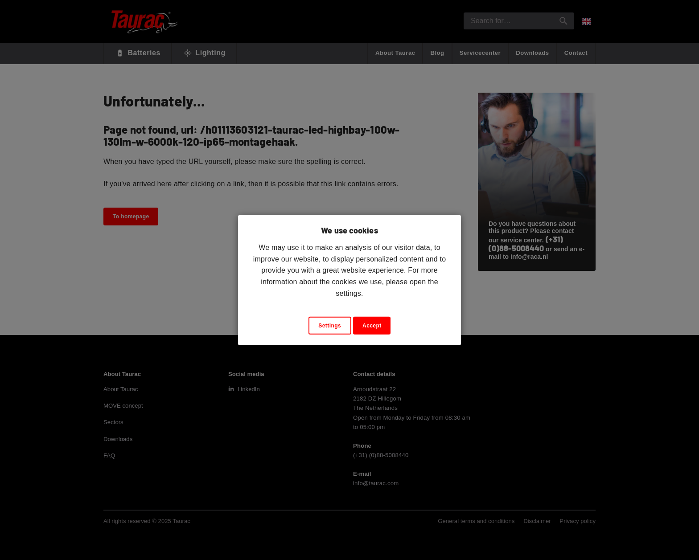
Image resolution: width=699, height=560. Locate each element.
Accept (372, 326)
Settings (329, 326)
